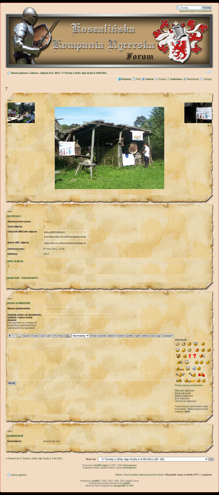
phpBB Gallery (101, 465)
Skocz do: (91, 459)
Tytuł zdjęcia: (15, 226)
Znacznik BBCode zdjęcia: (22, 231)
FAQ (138, 79)
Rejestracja (193, 79)
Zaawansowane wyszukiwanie (195, 11)
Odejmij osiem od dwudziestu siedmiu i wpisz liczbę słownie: (24, 317)
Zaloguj (208, 79)
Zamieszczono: (16, 249)
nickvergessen (130, 465)
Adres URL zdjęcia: (18, 242)
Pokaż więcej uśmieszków (189, 385)
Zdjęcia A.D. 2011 (50, 73)
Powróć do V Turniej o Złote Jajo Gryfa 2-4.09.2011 (35, 458)
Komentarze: (14, 441)
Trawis (47, 221)
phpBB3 (126, 483)
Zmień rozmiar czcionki (208, 72)
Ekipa (118, 474)
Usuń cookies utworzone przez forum (143, 474)
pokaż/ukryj (30, 278)
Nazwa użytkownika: (19, 308)
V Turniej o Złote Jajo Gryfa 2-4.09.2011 (84, 73)
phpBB (95, 481)
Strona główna (19, 73)
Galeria (34, 73)
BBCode (179, 390)
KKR (131, 485)
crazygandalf (119, 485)
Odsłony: (12, 254)
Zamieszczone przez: (19, 221)
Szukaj (162, 79)
